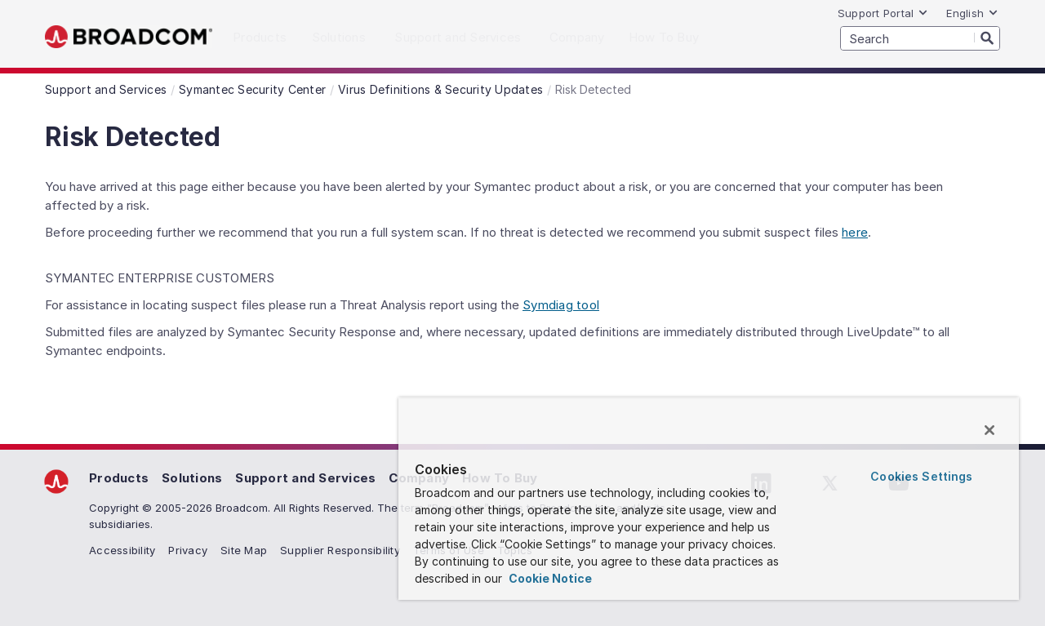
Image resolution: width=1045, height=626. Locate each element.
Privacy (187, 550)
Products (119, 478)
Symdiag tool (560, 305)
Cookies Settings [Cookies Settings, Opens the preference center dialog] (921, 476)
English (972, 13)
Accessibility (122, 550)
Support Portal (883, 13)
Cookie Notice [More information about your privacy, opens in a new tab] (549, 578)
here (855, 232)
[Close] (989, 430)
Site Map (243, 550)
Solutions (192, 478)
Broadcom (128, 37)
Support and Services (305, 478)
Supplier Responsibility (340, 550)
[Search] (987, 37)
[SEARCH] (920, 38)
